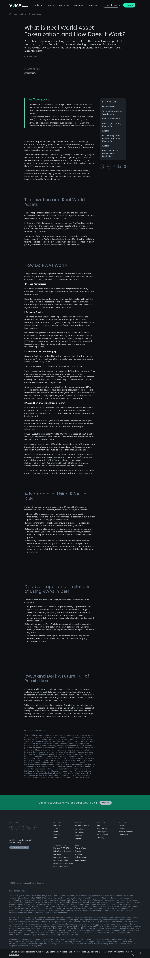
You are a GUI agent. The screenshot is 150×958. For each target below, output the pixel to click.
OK (136, 953)
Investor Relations (126, 832)
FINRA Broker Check (62, 851)
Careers (122, 829)
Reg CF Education (61, 860)
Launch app (111, 5)
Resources (79, 5)
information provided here (103, 908)
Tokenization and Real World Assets (112, 112)
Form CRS (58, 854)
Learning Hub (20, 14)
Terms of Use (80, 848)
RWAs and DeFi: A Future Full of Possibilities (110, 153)
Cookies (78, 854)
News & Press (102, 835)
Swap (55, 832)
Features (57, 826)
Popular (78, 839)
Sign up (129, 5)
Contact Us (123, 835)
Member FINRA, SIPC (62, 848)
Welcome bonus (82, 826)
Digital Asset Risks (60, 866)
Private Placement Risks (63, 863)
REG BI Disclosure (61, 857)
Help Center (102, 829)
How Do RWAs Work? (111, 118)
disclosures (13, 910)
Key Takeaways (109, 106)
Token (55, 829)
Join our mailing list (19, 847)
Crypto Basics (34, 14)
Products (38, 5)
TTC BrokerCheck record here (40, 908)
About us (94, 5)
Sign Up (100, 826)
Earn (55, 838)
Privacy (78, 851)
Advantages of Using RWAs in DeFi (111, 125)
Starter (56, 835)
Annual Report (81, 860)
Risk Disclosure (81, 857)
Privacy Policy (92, 900)
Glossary (100, 838)
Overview (122, 826)
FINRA (21, 906)
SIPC (29, 906)
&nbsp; (105, 131)
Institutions (79, 832)
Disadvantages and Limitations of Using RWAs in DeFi (111, 138)
